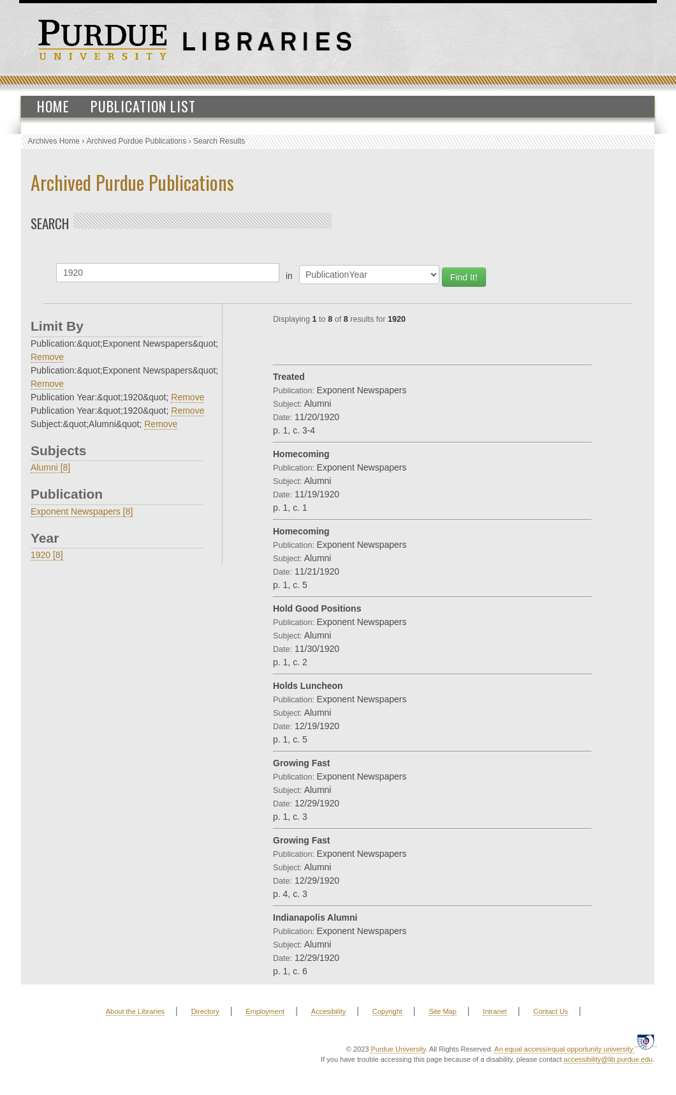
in (289, 276)
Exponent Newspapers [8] (82, 511)
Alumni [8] (50, 467)
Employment (265, 1011)
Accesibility (328, 1011)
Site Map (442, 1011)
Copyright (387, 1011)
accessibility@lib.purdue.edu (608, 1059)
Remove (47, 357)
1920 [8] (47, 555)
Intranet (494, 1011)
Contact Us (550, 1011)
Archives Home (54, 141)
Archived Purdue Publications (137, 141)
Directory (205, 1011)
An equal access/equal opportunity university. (564, 1049)
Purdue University (398, 1049)
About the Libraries (135, 1011)
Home (53, 106)
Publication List (143, 106)
